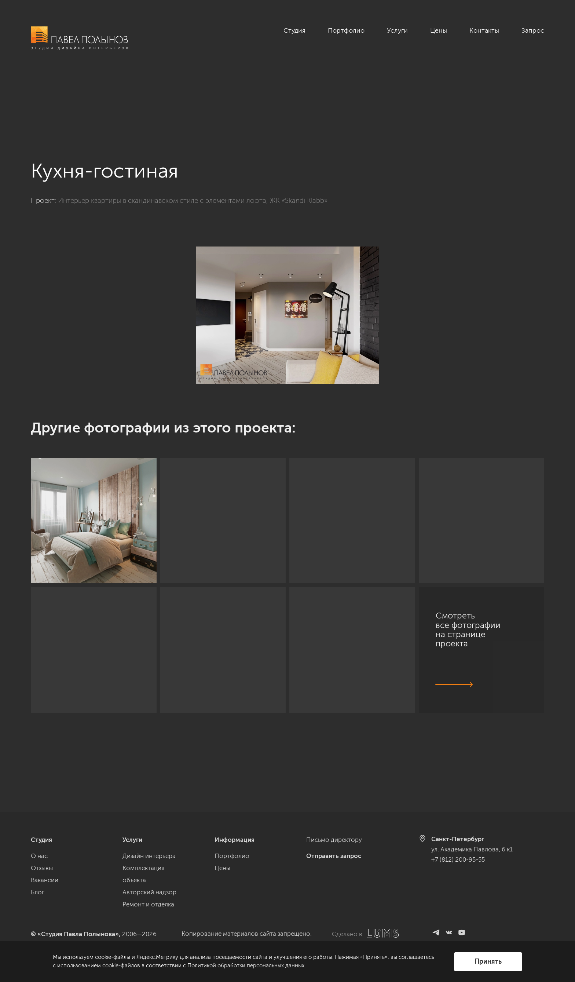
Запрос (532, 30)
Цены (438, 30)
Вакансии (44, 880)
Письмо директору (334, 839)
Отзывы (42, 868)
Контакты (484, 30)
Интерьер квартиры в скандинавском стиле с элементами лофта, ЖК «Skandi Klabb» (192, 137)
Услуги (397, 30)
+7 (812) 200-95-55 (458, 859)
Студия (294, 30)
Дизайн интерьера (149, 855)
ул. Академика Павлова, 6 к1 (472, 849)
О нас (39, 855)
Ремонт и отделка (148, 904)
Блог (37, 892)
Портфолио (346, 30)
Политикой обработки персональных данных (245, 965)
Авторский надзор (149, 892)
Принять (488, 961)
